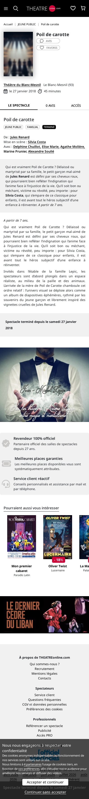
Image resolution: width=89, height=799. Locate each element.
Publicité (44, 730)
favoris (48, 48)
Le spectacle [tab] (19, 105)
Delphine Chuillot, (27, 146)
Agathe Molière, (72, 146)
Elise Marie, (50, 146)
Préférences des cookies (44, 709)
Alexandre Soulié (41, 151)
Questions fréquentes (44, 699)
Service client (44, 695)
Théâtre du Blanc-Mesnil (22, 85)
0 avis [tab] (50, 105)
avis (46, 41)
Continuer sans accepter (45, 792)
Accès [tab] (76, 105)
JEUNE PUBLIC (13, 127)
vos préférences (28, 769)
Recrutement (44, 669)
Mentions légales (44, 673)
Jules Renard (20, 137)
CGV (25, 704)
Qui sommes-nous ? (44, 664)
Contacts (44, 678)
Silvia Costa (37, 142)
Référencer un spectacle (44, 726)
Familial (32, 127)
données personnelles (50, 704)
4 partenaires (32, 764)
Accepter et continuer (45, 782)
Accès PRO (44, 735)
